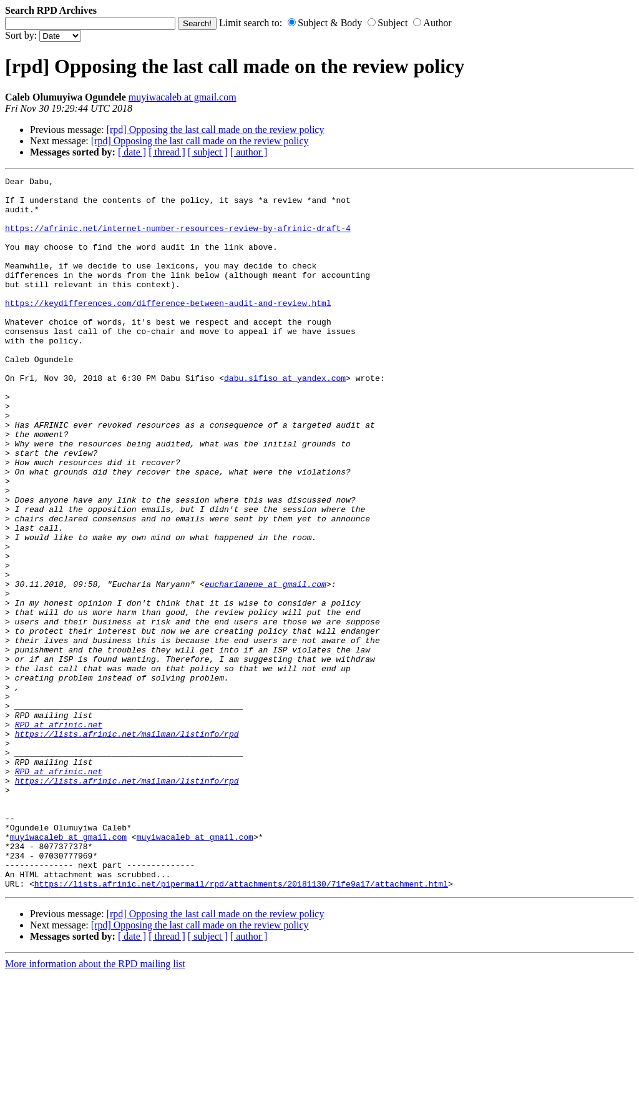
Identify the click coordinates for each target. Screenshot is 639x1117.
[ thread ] (167, 152)
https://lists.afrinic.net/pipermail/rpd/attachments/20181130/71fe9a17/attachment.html (241, 1025)
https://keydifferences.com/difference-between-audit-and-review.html (168, 329)
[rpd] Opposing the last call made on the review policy (215, 129)
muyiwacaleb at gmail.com (183, 97)
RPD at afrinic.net (58, 834)
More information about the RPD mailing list (95, 1106)
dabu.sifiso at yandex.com (285, 419)
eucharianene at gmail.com (265, 666)
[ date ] (132, 152)
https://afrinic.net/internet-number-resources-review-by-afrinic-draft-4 (178, 239)
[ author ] (249, 152)
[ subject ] (208, 152)
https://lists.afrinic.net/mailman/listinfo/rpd (127, 846)
